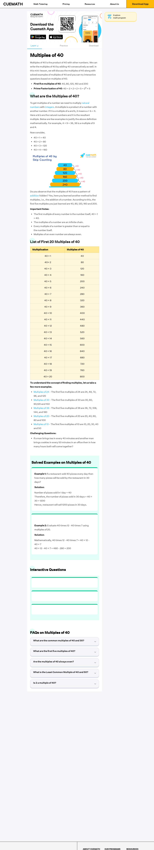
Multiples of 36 (41, 408)
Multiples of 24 (41, 392)
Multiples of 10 (41, 424)
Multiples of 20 (41, 416)
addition (34, 195)
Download (93, 45)
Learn (35, 45)
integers (49, 107)
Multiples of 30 (41, 400)
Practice (64, 45)
